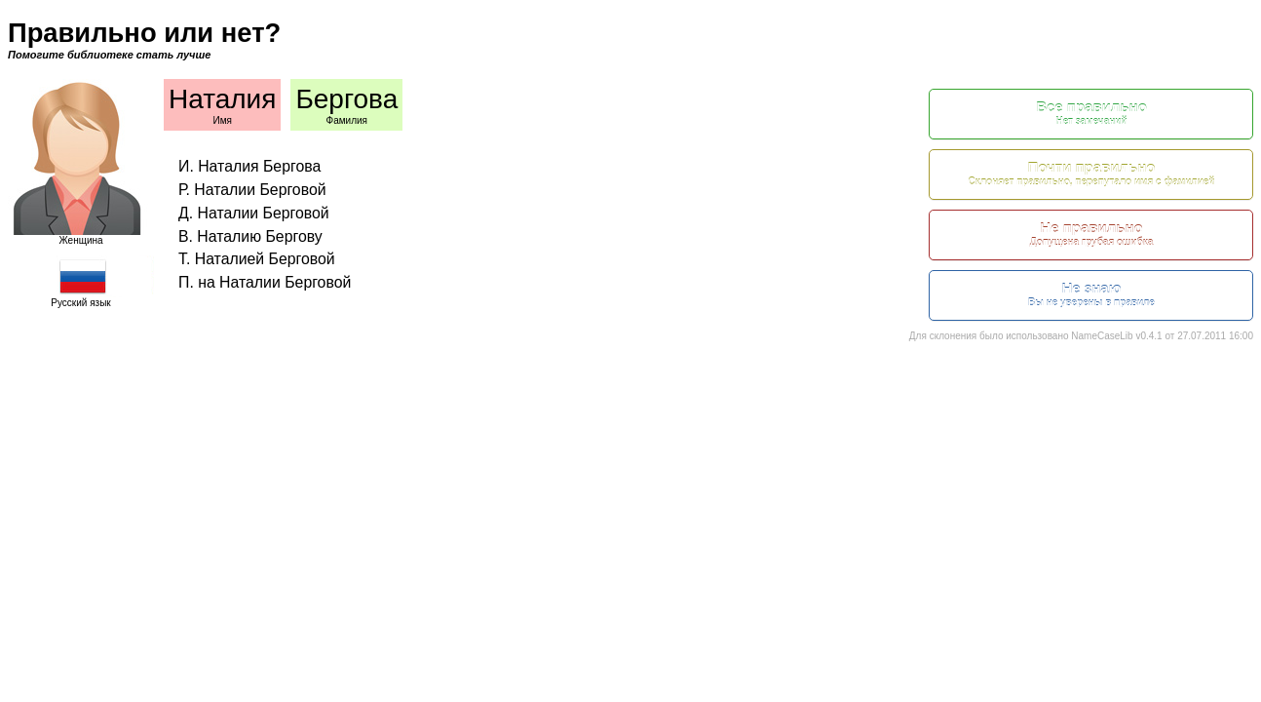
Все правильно (1091, 113)
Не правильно (1091, 234)
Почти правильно (1091, 174)
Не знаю (1091, 295)
